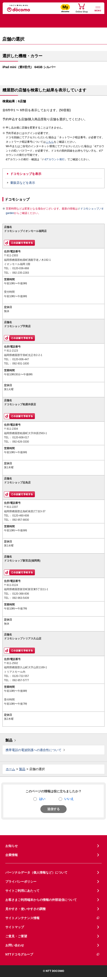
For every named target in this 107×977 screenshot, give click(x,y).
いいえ (69, 799)
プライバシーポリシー (20, 881)
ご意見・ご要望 (16, 936)
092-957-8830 (20, 519)
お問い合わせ (14, 945)
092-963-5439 (20, 597)
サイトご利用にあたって (22, 890)
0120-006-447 (20, 359)
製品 (8, 740)
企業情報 (11, 855)
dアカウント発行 (53, 159)
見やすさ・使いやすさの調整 (25, 909)
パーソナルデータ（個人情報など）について (36, 872)
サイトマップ (14, 927)
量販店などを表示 (22, 182)
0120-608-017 (20, 437)
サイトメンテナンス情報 (52, 918)
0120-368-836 (20, 593)
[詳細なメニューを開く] (98, 8)
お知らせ (11, 846)
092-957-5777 (20, 680)
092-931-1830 (20, 363)
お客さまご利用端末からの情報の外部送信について (41, 900)
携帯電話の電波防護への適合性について (33, 750)
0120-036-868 (20, 268)
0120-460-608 (20, 515)
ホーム (10, 769)
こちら (50, 141)
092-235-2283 (20, 272)
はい (42, 799)
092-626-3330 (20, 441)
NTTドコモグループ (52, 954)
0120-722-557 (20, 676)
